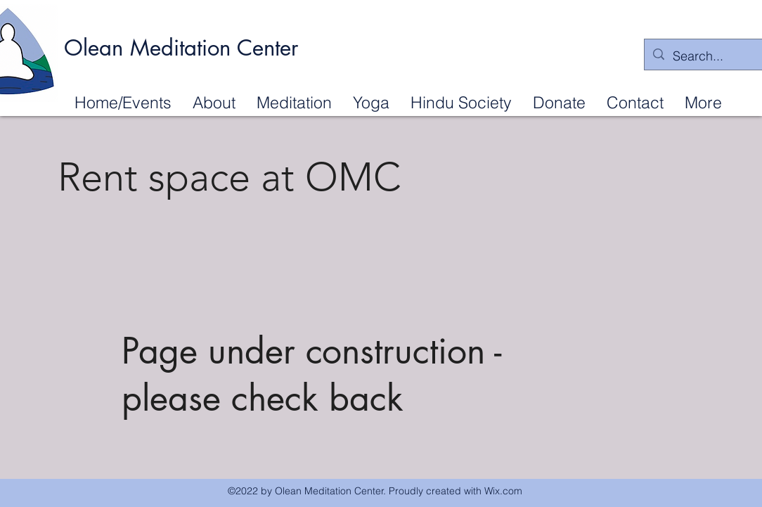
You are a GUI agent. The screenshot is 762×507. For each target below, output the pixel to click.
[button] (214, 102)
